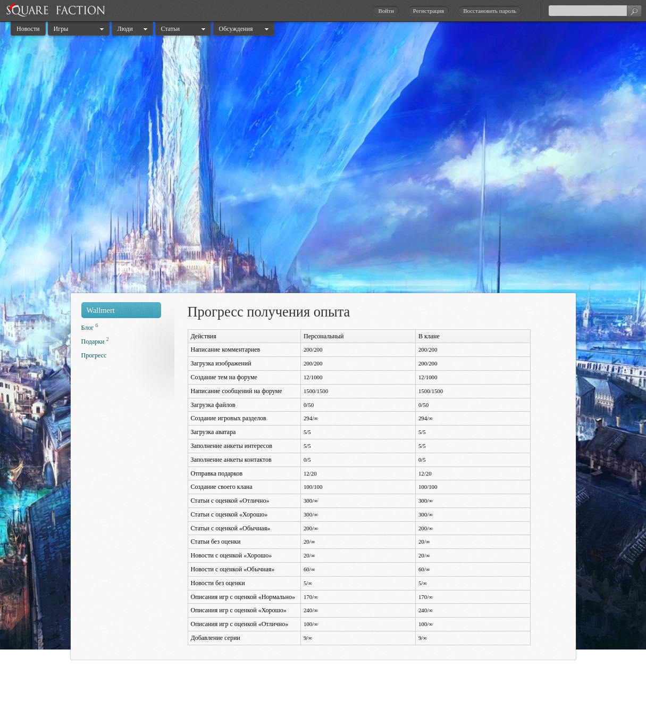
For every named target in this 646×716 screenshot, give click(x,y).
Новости (28, 28)
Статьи (170, 28)
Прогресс (94, 355)
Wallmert (101, 310)
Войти (385, 10)
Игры (61, 28)
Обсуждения (236, 28)
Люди (125, 28)
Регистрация (428, 10)
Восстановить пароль (489, 10)
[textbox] (595, 10)
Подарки (93, 341)
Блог (87, 327)
